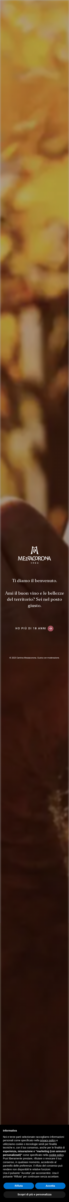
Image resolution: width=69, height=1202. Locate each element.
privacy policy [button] (48, 1140)
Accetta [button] (50, 1185)
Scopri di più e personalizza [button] (34, 1194)
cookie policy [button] (56, 1154)
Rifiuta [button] (19, 1185)
